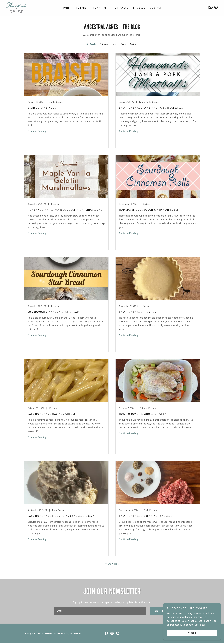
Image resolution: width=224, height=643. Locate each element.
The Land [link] (80, 7)
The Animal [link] (99, 7)
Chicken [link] (104, 44)
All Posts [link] (91, 44)
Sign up (159, 611)
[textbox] (100, 611)
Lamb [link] (114, 44)
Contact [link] (156, 7)
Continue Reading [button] (37, 131)
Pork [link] (123, 44)
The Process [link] (119, 7)
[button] (112, 563)
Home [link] (66, 7)
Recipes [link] (133, 44)
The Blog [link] (139, 7)
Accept (192, 632)
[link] (16, 7)
